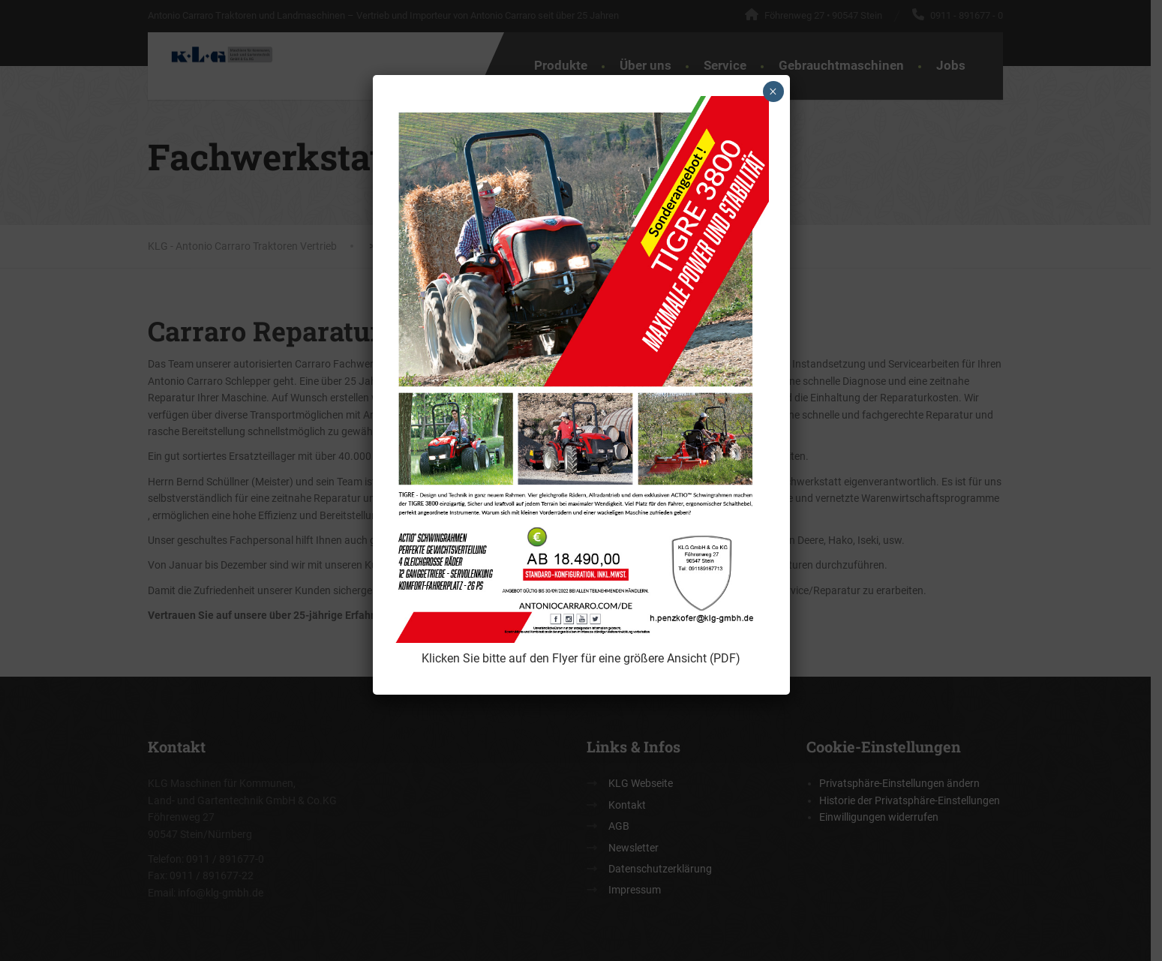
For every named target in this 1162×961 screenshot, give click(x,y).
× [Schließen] (773, 91)
